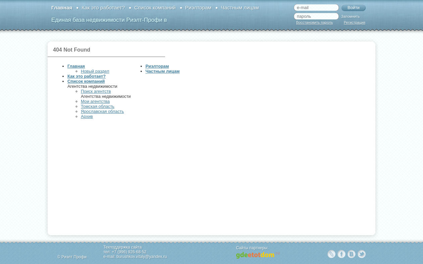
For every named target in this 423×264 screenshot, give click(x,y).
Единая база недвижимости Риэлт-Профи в (109, 20)
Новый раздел (95, 71)
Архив (87, 116)
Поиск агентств (96, 91)
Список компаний (155, 7)
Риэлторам (198, 7)
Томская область (97, 106)
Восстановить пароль (314, 22)
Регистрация (354, 22)
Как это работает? (103, 7)
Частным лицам (240, 7)
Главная (61, 7)
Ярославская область (102, 111)
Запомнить (350, 16)
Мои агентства (95, 101)
